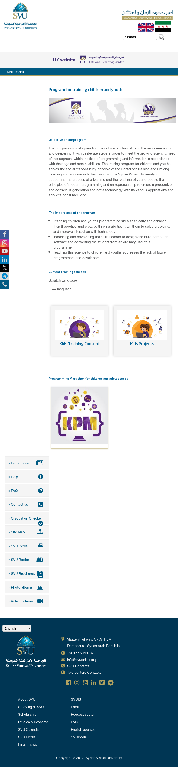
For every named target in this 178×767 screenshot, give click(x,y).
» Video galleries (26, 601)
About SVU (26, 699)
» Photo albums (26, 587)
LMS (74, 721)
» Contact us (26, 504)
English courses (83, 729)
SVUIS (76, 699)
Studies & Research (33, 721)
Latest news (27, 744)
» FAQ (26, 490)
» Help (26, 476)
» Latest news (26, 463)
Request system (83, 714)
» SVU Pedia (26, 545)
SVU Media (26, 736)
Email (75, 706)
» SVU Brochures (26, 574)
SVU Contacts (78, 665)
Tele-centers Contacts (84, 672)
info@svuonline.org (81, 659)
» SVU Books (26, 559)
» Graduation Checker (26, 519)
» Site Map (26, 531)
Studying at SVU (31, 706)
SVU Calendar (29, 729)
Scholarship (27, 714)
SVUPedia (79, 736)
